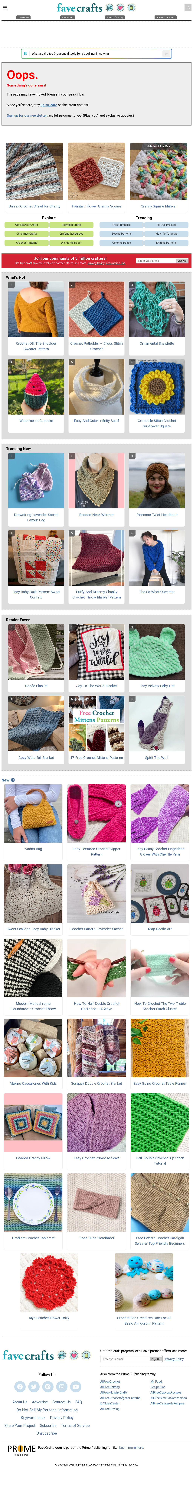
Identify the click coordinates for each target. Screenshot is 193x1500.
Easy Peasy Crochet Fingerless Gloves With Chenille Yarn (160, 851)
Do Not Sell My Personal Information (47, 1410)
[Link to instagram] (61, 1386)
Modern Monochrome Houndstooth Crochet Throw (33, 1006)
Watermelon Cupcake (36, 421)
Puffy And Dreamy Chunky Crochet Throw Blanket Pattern (96, 594)
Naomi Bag (33, 849)
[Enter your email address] (125, 1359)
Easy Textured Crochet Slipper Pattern (96, 851)
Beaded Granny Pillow (33, 1158)
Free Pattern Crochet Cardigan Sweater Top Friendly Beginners (160, 1241)
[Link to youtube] (75, 1386)
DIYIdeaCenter (109, 1403)
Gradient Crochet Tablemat (33, 1238)
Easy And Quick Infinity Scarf (96, 421)
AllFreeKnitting (110, 1387)
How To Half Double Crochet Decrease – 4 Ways (96, 1006)
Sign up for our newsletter (27, 115)
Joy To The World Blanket (96, 686)
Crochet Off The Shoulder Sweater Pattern (36, 346)
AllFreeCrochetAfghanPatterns (120, 1398)
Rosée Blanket (36, 686)
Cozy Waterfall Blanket (36, 757)
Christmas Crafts (26, 233)
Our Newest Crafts (26, 225)
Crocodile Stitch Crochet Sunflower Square (157, 423)
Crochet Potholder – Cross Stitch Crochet (96, 346)
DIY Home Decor (71, 242)
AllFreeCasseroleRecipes (167, 1403)
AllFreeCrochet (110, 1381)
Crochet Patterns (26, 242)
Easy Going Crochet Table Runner (159, 1083)
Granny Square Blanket (158, 206)
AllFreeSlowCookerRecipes (168, 1398)
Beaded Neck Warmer (96, 515)
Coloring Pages (121, 242)
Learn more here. (131, 1447)
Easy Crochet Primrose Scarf (96, 1158)
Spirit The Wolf (156, 757)
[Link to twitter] (34, 1386)
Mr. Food (156, 1381)
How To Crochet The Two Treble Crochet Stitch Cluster (160, 1006)
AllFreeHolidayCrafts (114, 1392)
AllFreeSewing (109, 1409)
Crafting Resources (71, 233)
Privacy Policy (96, 263)
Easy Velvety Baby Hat (157, 686)
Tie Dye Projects (166, 225)
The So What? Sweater (157, 592)
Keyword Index (33, 1417)
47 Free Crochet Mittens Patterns (96, 757)
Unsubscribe (47, 1433)
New (8, 780)
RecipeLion (157, 1387)
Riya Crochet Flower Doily (49, 1318)
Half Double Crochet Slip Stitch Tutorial (160, 1161)
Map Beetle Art (160, 929)
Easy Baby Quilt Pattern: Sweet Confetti (36, 594)
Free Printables (122, 225)
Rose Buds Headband (96, 1238)
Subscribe (48, 1425)
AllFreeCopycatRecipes (166, 1392)
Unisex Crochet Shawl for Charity (34, 206)
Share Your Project (19, 1425)
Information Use (115, 263)
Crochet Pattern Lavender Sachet (96, 929)
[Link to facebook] (20, 1386)
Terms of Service (75, 1425)
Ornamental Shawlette (157, 343)
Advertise (40, 1402)
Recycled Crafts (71, 225)
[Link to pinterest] (48, 1386)
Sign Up (182, 260)
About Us (19, 1402)
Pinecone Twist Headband (157, 515)
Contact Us (61, 1402)
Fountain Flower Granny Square (96, 206)
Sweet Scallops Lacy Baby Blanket (33, 929)
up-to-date (49, 105)
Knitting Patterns (166, 242)
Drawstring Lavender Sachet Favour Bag (36, 517)
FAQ (78, 1402)
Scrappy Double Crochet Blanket (96, 1083)
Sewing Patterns (122, 233)
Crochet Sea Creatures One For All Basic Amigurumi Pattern (144, 1321)
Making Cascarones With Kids (33, 1083)
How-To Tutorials (166, 233)
